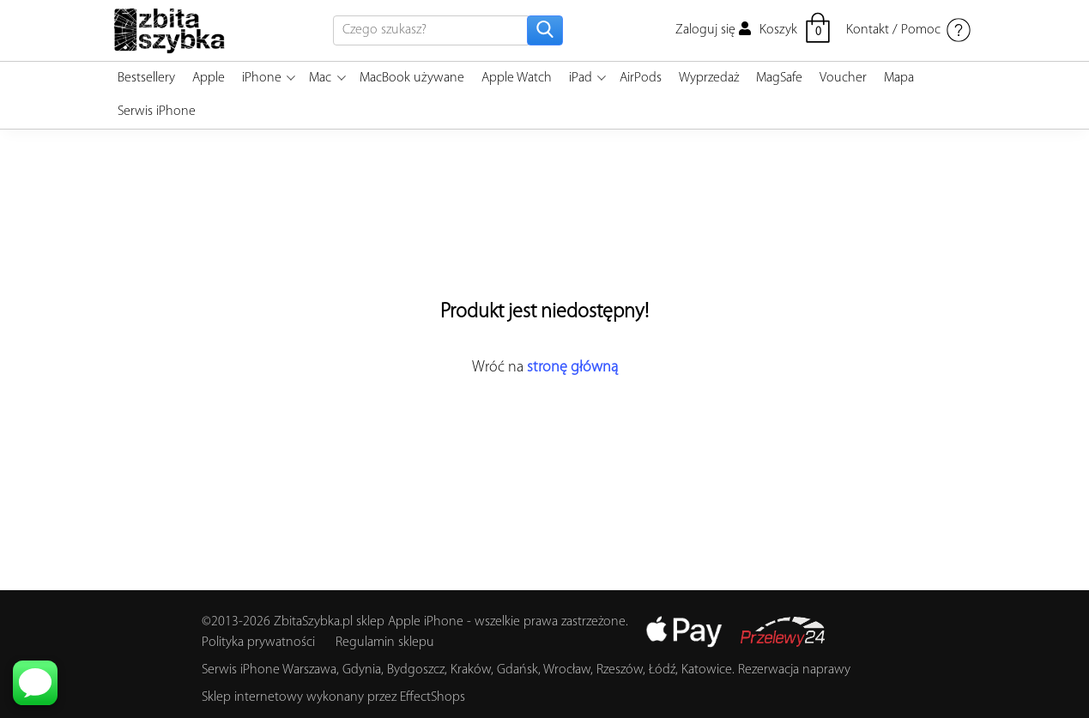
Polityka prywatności (258, 642)
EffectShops (432, 697)
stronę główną (572, 367)
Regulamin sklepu (385, 642)
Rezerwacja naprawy (794, 670)
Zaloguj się (713, 30)
